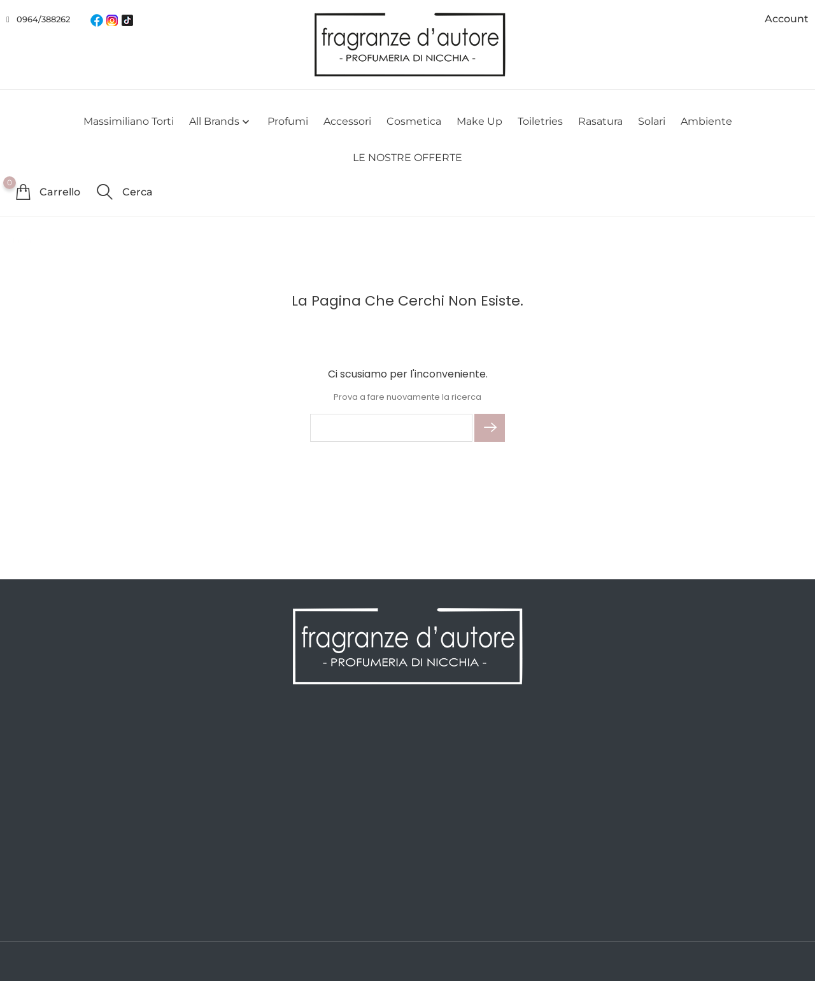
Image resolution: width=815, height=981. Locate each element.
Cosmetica (413, 121)
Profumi (287, 121)
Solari (651, 121)
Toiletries (540, 121)
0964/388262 (43, 19)
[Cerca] (391, 428)
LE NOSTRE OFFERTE (407, 158)
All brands (220, 122)
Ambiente (706, 121)
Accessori (347, 121)
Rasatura (600, 121)
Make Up (479, 121)
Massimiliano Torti (128, 121)
